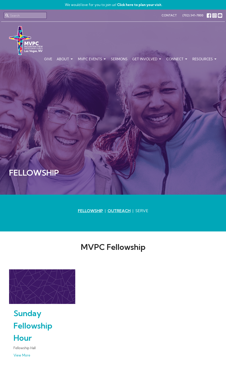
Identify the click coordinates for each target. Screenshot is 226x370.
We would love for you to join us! (113, 5)
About (65, 59)
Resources (204, 59)
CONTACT (169, 15)
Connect (177, 59)
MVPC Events (92, 59)
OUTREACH (119, 210)
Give (48, 59)
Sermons (119, 59)
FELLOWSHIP (90, 210)
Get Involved (147, 59)
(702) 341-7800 (192, 15)
